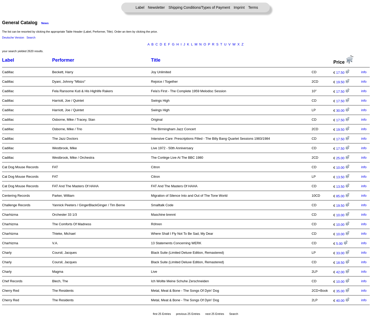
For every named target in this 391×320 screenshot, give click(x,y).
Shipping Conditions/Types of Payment (199, 7)
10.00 (342, 168)
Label (140, 7)
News (45, 23)
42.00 (342, 272)
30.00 (342, 110)
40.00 (342, 301)
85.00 (342, 196)
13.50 (342, 177)
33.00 (342, 253)
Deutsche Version (13, 37)
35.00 (342, 291)
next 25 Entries (214, 313)
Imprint (239, 7)
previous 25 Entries (188, 313)
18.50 (342, 263)
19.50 (342, 82)
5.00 (342, 244)
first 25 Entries (162, 313)
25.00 (342, 158)
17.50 (342, 72)
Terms (253, 7)
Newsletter (156, 7)
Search (30, 37)
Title (155, 60)
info (364, 72)
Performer (63, 60)
